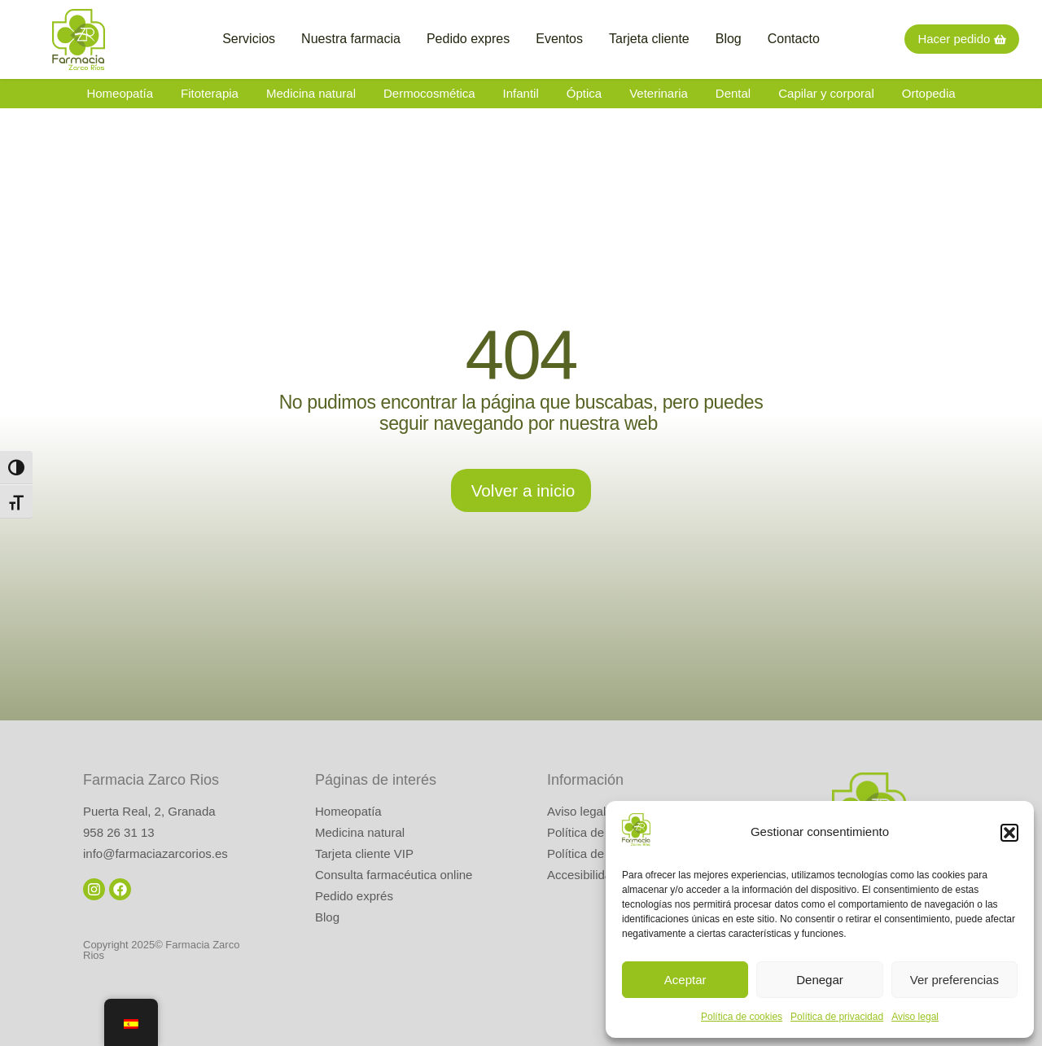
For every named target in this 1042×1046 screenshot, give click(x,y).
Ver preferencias (954, 980)
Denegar (819, 980)
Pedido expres (468, 39)
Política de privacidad (836, 1016)
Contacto (794, 39)
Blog (729, 39)
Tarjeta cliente (649, 39)
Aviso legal (915, 1016)
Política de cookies (741, 1016)
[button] (1009, 833)
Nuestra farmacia (351, 39)
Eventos (559, 39)
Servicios (248, 39)
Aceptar (685, 980)
